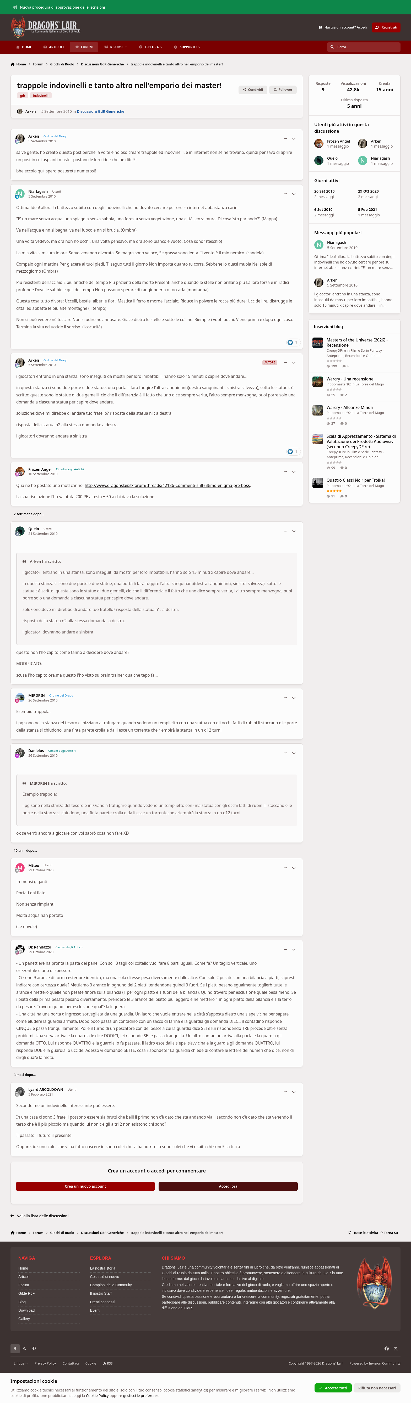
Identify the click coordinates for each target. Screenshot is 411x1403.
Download (26, 1310)
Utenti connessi (102, 1302)
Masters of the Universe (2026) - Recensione (357, 342)
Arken (30, 111)
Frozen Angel (40, 469)
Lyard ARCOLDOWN (45, 1089)
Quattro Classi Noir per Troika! (356, 480)
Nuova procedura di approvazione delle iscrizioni (59, 7)
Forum (23, 1285)
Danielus (36, 750)
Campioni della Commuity (111, 1285)
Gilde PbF (26, 1293)
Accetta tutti (333, 1387)
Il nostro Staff (101, 1293)
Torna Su (389, 1233)
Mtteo (33, 865)
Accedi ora (228, 1186)
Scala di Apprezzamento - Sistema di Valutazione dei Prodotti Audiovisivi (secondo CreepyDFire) (361, 442)
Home (23, 1268)
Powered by (375, 1363)
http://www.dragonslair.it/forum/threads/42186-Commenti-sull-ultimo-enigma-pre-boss (167, 485)
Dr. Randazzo (39, 947)
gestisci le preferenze (141, 1395)
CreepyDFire (336, 350)
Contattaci (71, 1363)
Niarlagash (38, 191)
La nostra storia (103, 1268)
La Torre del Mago (370, 384)
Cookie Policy (97, 1395)
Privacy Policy (45, 1363)
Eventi (95, 1310)
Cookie (90, 1363)
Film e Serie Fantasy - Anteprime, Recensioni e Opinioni (355, 353)
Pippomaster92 (339, 384)
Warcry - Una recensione (350, 379)
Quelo (33, 528)
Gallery (24, 1319)
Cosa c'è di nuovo (104, 1277)
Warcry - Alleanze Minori (350, 408)
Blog (22, 1302)
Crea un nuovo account (85, 1186)
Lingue (21, 1363)
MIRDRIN (36, 695)
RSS (108, 1363)
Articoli (23, 1277)
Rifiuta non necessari (377, 1387)
